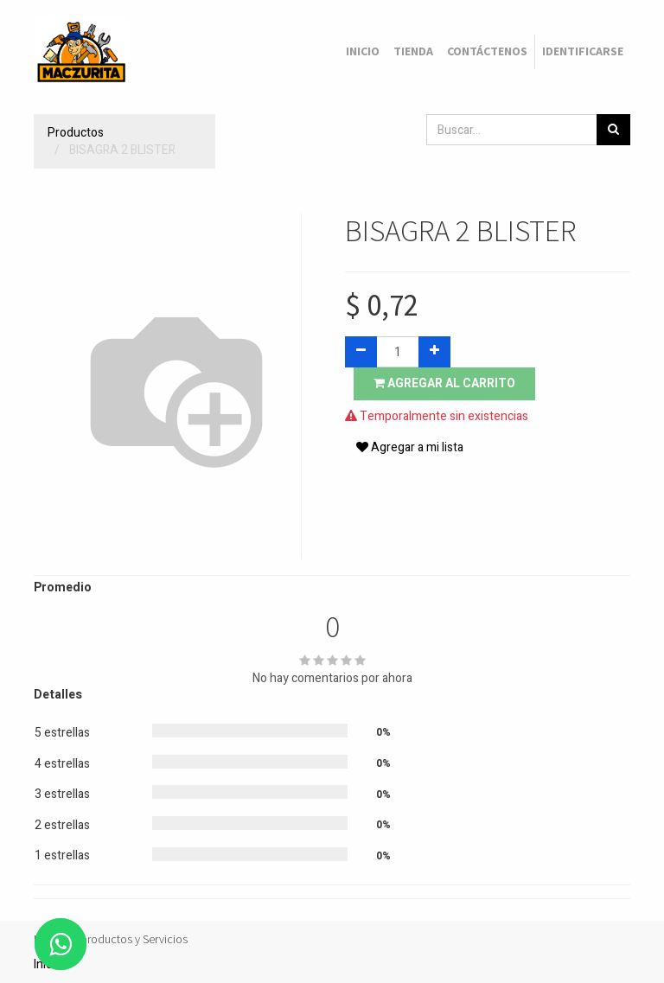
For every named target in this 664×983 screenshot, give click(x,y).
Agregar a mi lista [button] (409, 447)
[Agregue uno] (434, 351)
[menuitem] (362, 52)
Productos (76, 133)
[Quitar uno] (361, 351)
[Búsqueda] (613, 129)
